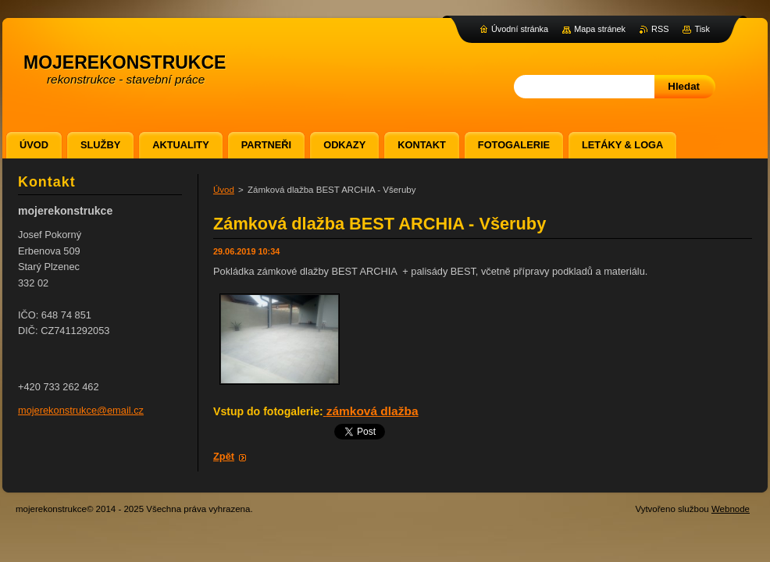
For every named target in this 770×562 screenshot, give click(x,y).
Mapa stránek (600, 29)
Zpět (223, 456)
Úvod (223, 189)
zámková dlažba (372, 411)
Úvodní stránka (519, 29)
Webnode (730, 509)
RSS (659, 29)
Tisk (702, 29)
